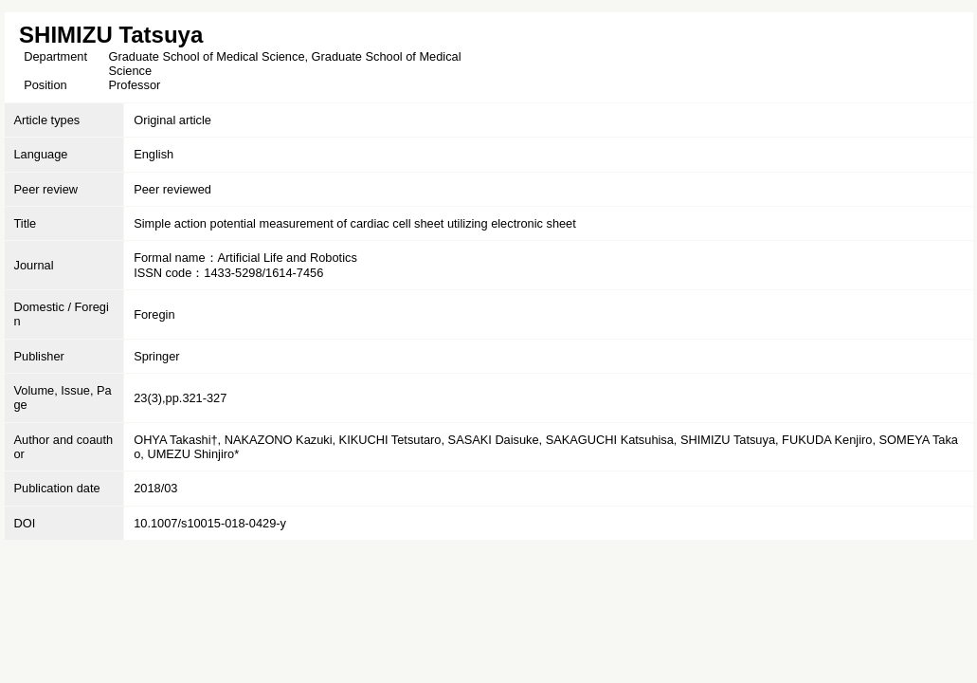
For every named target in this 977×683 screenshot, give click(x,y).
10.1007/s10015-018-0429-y (210, 523)
